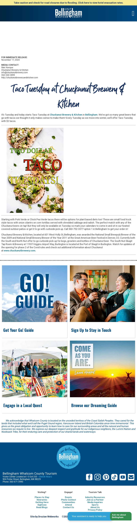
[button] (121, 516)
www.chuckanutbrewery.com (19, 250)
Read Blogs (42, 507)
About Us (95, 507)
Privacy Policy (95, 510)
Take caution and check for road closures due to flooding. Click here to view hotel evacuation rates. (68, 2)
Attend (68, 505)
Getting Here (42, 502)
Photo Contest (68, 500)
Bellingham (91, 114)
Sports (95, 505)
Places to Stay (42, 497)
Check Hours (45, 476)
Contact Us (68, 507)
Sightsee (42, 505)
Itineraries (42, 500)
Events (68, 497)
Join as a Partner (95, 500)
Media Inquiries (95, 502)
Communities (68, 502)
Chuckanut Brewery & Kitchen (66, 114)
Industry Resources (95, 497)
